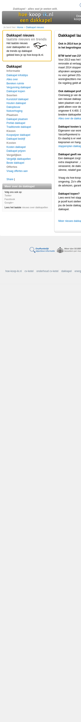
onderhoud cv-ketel (47, 271)
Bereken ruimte (15, 83)
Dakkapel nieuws (35, 27)
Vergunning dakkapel (18, 87)
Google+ (9, 202)
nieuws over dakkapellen (35, 207)
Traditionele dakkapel (18, 126)
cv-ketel (29, 271)
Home (20, 27)
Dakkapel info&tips (17, 75)
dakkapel (66, 271)
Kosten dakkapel (16, 147)
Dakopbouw (13, 107)
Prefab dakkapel (15, 123)
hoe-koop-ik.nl (13, 271)
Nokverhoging (14, 110)
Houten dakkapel (16, 103)
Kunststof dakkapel (17, 99)
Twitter (8, 195)
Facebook (10, 199)
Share (9, 179)
